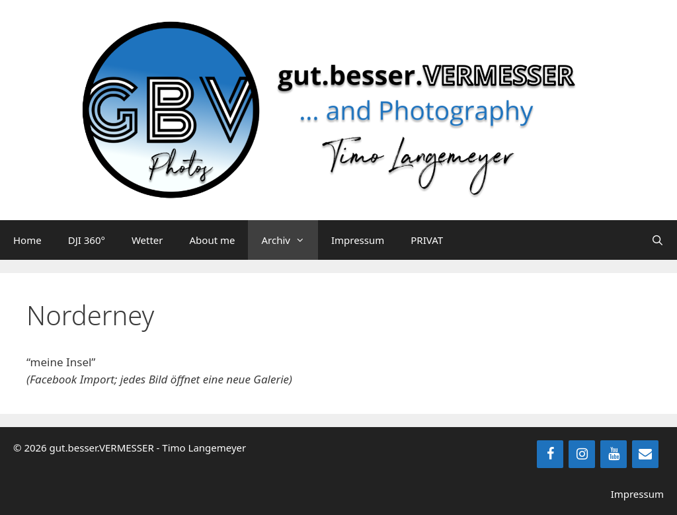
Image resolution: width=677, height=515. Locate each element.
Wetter (147, 240)
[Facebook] (550, 454)
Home (27, 240)
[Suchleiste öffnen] (657, 240)
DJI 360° (86, 240)
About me (212, 240)
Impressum (357, 240)
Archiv (289, 240)
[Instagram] (582, 454)
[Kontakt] (645, 454)
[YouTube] (613, 454)
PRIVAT (427, 240)
